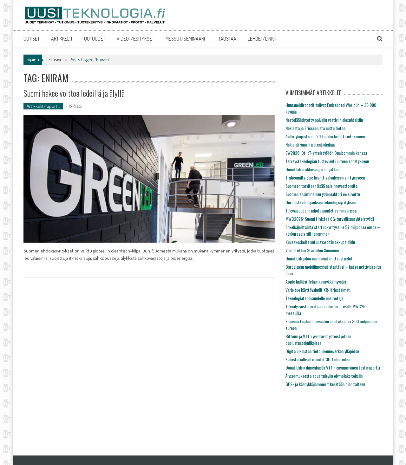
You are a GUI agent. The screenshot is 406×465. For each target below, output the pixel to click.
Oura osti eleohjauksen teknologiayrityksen (320, 202)
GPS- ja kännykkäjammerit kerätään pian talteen (325, 384)
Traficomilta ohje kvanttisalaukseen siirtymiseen (325, 177)
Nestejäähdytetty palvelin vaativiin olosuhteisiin (324, 119)
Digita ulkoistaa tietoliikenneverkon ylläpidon (322, 351)
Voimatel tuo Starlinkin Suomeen (312, 250)
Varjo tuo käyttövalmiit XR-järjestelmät (317, 289)
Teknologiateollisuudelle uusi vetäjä (314, 298)
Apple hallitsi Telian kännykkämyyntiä (315, 281)
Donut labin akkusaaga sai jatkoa (312, 169)
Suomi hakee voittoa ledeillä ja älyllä (74, 93)
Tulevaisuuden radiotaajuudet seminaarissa (321, 210)
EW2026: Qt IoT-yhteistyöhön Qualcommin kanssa (326, 152)
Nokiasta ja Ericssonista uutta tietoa (315, 128)
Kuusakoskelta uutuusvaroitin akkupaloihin (320, 242)
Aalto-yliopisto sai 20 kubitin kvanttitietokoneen (325, 136)
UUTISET (31, 39)
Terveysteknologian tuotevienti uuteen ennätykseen (327, 161)
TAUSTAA (227, 39)
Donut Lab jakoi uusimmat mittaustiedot (318, 258)
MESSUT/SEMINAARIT (186, 39)
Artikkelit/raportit (43, 106)
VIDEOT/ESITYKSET (135, 39)
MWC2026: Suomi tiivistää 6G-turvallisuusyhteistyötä (329, 218)
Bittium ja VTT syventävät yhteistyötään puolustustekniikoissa (318, 339)
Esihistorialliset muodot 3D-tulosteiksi (317, 359)
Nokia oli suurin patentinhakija (310, 144)
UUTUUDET (94, 39)
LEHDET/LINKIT (262, 39)
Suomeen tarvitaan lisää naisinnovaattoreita (321, 185)
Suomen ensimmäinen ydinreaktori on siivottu (322, 194)
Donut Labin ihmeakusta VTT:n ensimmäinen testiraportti (332, 367)
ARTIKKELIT (62, 39)
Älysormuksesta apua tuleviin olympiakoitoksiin (324, 375)
